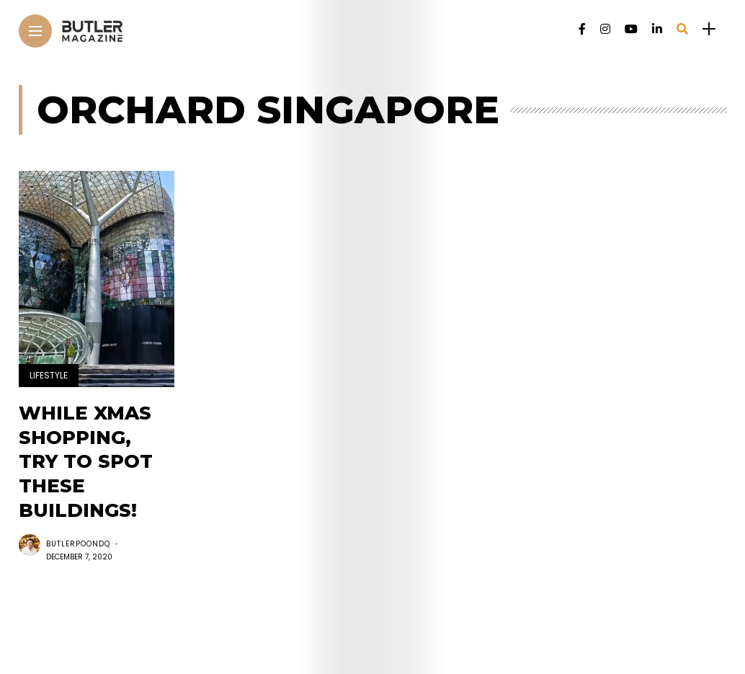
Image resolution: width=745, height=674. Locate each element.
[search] (682, 29)
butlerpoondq (78, 543)
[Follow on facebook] (582, 29)
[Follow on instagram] (605, 29)
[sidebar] (708, 29)
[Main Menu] (35, 31)
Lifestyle (49, 375)
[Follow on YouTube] (631, 29)
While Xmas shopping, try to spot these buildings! (86, 462)
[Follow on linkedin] (657, 29)
